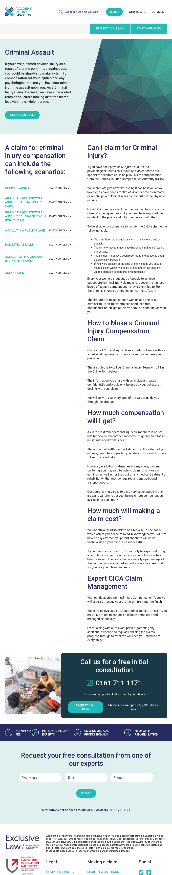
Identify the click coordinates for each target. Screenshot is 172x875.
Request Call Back (85, 707)
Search (114, 11)
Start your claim (149, 28)
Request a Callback (103, 872)
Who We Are (137, 11)
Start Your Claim (22, 114)
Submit (86, 793)
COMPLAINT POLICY (60, 872)
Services (158, 11)
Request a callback (110, 28)
